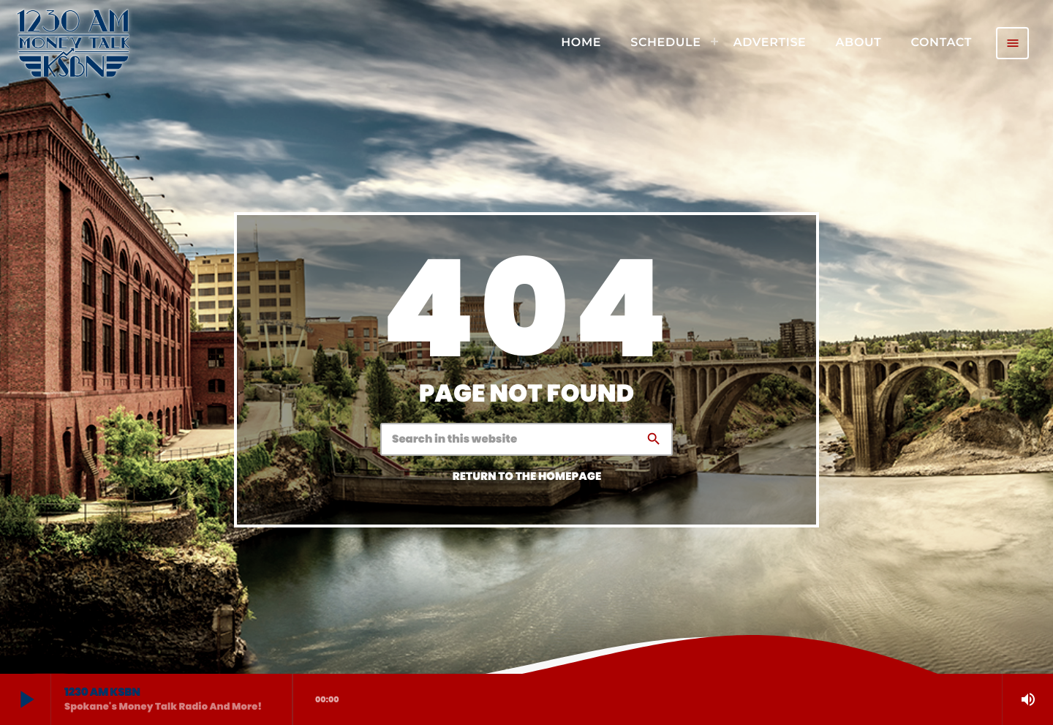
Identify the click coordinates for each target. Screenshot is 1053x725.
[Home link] (73, 43)
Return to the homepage (527, 476)
